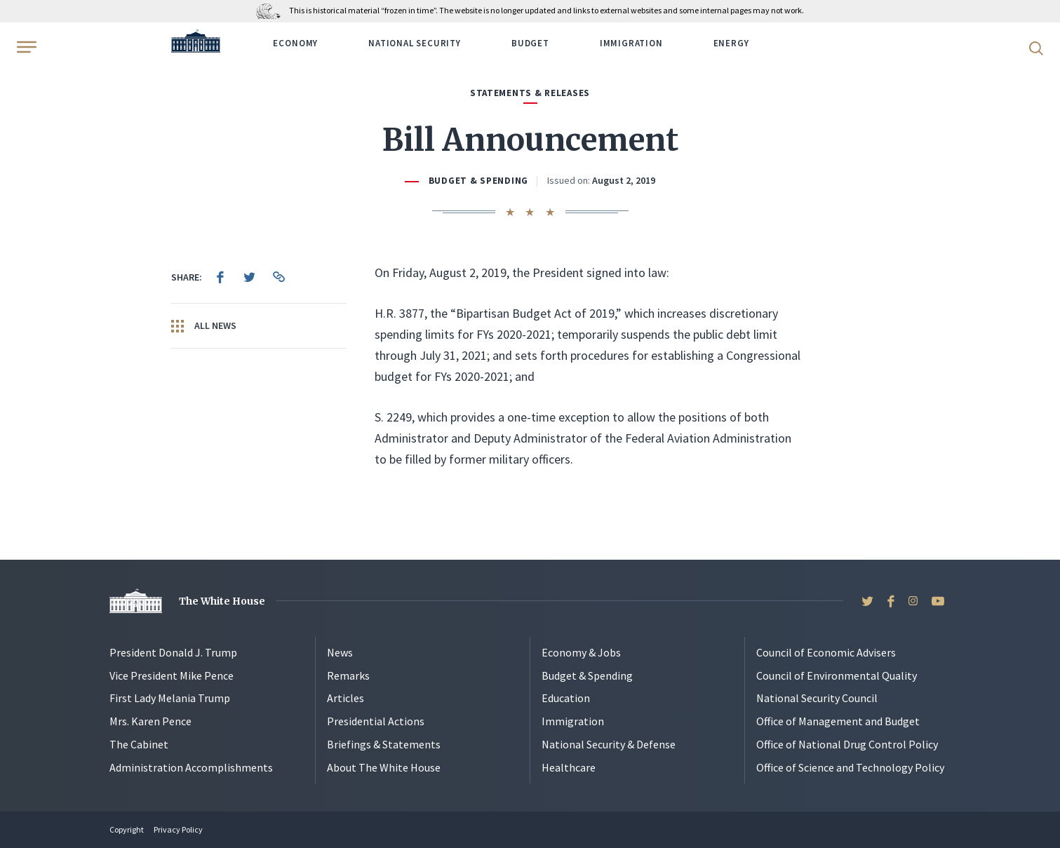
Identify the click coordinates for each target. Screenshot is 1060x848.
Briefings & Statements (384, 744)
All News (203, 326)
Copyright (126, 829)
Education (566, 698)
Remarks (348, 675)
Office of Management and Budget (838, 721)
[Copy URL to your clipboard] (279, 277)
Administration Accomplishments (191, 767)
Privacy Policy (178, 829)
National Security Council (817, 698)
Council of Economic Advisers (826, 652)
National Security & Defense (609, 744)
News (340, 652)
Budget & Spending (478, 181)
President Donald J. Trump (173, 652)
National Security (414, 43)
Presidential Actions (375, 721)
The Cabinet (138, 744)
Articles (345, 698)
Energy (731, 43)
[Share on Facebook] (220, 277)
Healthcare (569, 767)
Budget (530, 43)
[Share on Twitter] (250, 277)
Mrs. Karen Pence (150, 721)
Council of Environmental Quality (836, 675)
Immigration (631, 43)
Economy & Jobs (581, 652)
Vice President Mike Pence (171, 675)
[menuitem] (220, 277)
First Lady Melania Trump (169, 698)
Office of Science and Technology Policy (850, 767)
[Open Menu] (25, 47)
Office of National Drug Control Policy (847, 744)
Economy (295, 43)
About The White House (384, 767)
